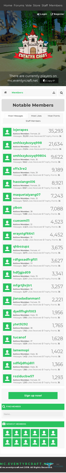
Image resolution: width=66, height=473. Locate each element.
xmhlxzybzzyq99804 (29, 156)
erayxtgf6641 (23, 233)
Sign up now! (33, 395)
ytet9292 (20, 324)
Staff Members (33, 121)
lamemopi (21, 350)
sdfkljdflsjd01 (23, 363)
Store (36, 5)
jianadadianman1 (26, 298)
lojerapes (20, 130)
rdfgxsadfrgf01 (25, 259)
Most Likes (36, 115)
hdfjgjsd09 (22, 272)
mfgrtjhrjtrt (22, 285)
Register (57, 14)
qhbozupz (21, 246)
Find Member (13, 406)
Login (42, 14)
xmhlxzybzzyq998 (27, 143)
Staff (45, 5)
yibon (17, 207)
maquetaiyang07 (26, 194)
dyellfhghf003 (24, 311)
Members (55, 5)
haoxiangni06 (24, 182)
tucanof (19, 337)
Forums (19, 5)
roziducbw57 (23, 376)
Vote (29, 5)
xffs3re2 (20, 168)
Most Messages (15, 115)
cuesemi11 (21, 220)
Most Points (54, 115)
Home (8, 5)
